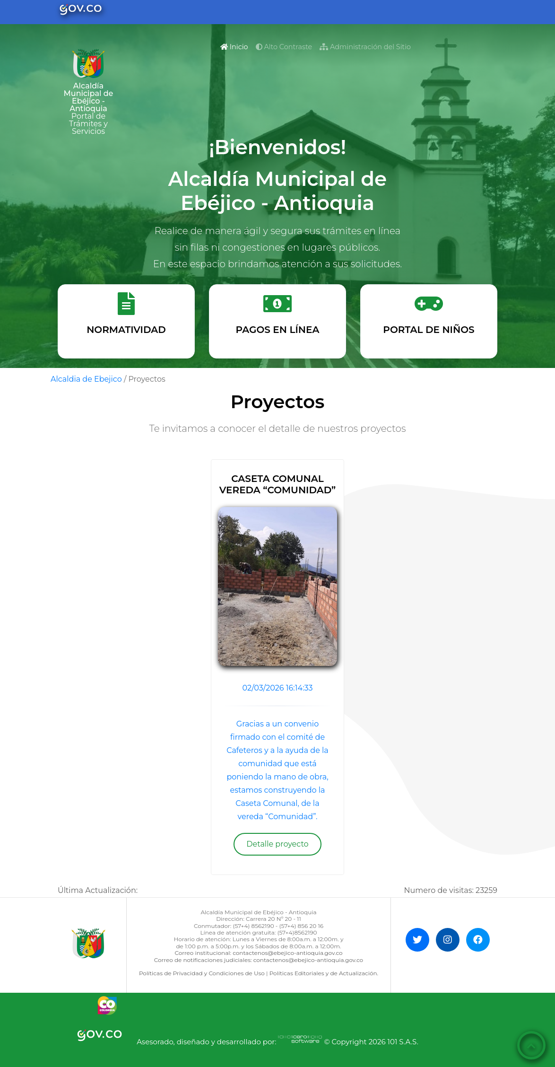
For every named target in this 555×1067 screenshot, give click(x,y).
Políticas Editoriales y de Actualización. (323, 973)
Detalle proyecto (277, 844)
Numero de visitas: (450, 890)
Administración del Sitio (365, 47)
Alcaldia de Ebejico (86, 379)
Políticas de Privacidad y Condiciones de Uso (202, 973)
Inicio (236, 46)
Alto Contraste (284, 47)
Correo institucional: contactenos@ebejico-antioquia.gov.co (258, 952)
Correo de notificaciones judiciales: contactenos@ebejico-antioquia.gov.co (258, 959)
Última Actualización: (98, 890)
